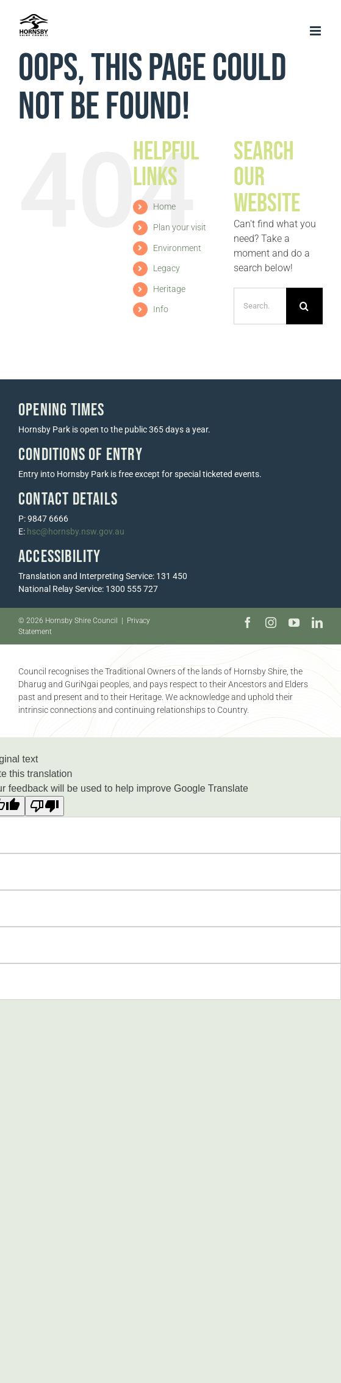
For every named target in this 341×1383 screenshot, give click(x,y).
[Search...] (260, 306)
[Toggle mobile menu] (316, 30)
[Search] (304, 306)
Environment (177, 248)
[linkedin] (317, 622)
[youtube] (294, 622)
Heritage (169, 289)
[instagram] (270, 622)
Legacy (166, 268)
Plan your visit (179, 227)
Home (164, 206)
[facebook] (247, 622)
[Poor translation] (44, 806)
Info (160, 309)
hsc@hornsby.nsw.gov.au (75, 531)
